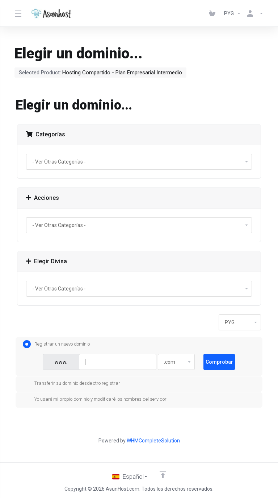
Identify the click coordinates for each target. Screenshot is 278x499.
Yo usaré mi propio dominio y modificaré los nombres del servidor (95, 399)
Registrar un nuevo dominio (56, 344)
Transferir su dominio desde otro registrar (71, 383)
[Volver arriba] (163, 475)
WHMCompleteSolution (153, 441)
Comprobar (219, 362)
